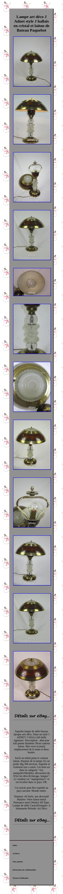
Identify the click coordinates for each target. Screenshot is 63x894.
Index (15, 845)
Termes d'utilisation (20, 878)
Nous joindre (18, 862)
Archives (16, 853)
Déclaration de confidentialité (24, 870)
